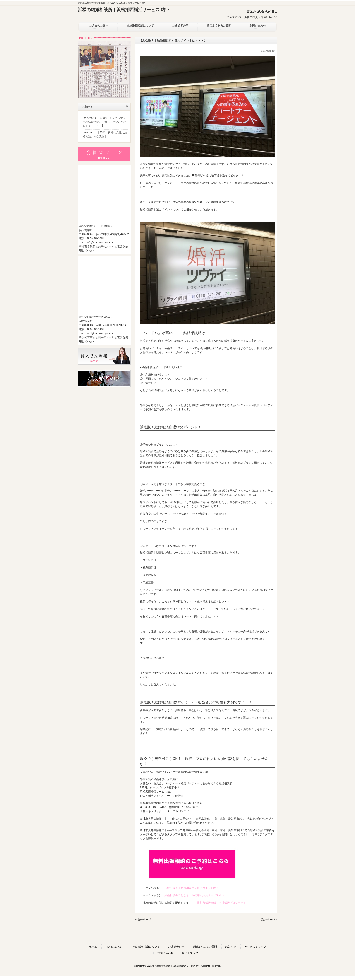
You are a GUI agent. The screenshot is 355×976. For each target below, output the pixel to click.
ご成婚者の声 (176, 946)
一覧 (125, 106)
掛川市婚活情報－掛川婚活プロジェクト (221, 902)
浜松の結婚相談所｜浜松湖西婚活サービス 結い (123, 9)
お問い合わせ (165, 953)
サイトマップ (190, 953)
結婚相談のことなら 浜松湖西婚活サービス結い (194, 895)
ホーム (93, 946)
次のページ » (269, 919)
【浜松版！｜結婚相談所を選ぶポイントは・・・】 (195, 887)
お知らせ (230, 946)
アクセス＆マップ (255, 946)
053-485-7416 (181, 811)
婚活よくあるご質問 (204, 946)
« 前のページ (143, 919)
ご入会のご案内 (114, 946)
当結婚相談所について (146, 946)
